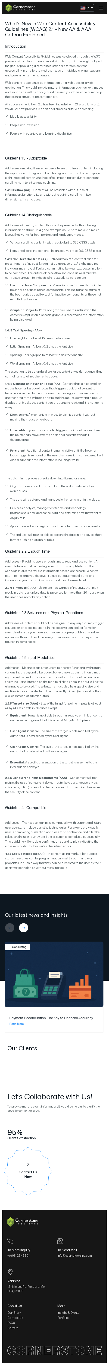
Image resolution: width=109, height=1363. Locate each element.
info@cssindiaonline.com (74, 1256)
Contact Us (15, 1318)
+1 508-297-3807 (18, 1256)
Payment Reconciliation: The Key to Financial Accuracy (51, 1018)
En (85, 8)
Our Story (14, 1313)
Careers (12, 1328)
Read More (19, 1023)
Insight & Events (68, 1313)
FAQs (11, 1323)
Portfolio (63, 1318)
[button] (9, 927)
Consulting (18, 947)
